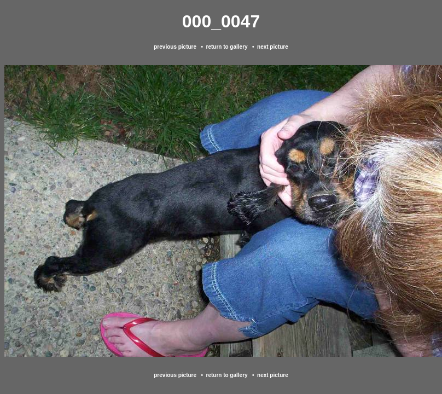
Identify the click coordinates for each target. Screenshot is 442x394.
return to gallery (226, 47)
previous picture (175, 47)
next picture (272, 47)
